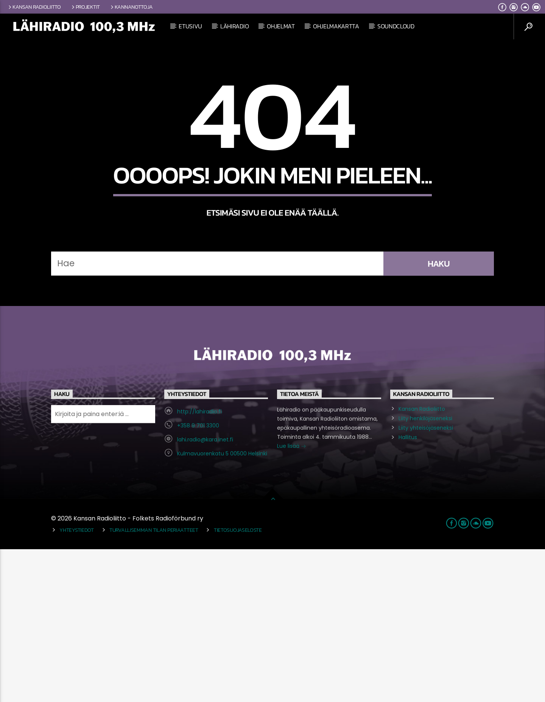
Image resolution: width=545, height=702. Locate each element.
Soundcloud (395, 26)
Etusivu (190, 26)
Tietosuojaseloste (238, 683)
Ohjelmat (280, 26)
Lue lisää (291, 599)
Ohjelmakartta (336, 26)
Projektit (85, 7)
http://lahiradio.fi (199, 564)
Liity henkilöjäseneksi (425, 571)
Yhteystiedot (76, 683)
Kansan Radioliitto (34, 7)
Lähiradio (234, 26)
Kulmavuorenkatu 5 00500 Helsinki (222, 606)
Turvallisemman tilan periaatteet (153, 683)
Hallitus (408, 590)
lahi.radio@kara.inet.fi (205, 592)
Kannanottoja (131, 7)
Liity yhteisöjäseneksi (426, 580)
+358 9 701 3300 (198, 578)
